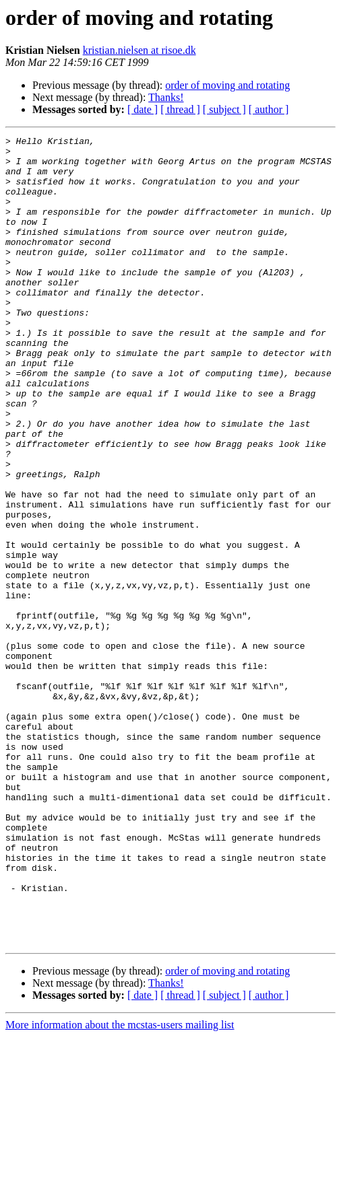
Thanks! (165, 97)
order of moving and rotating (227, 85)
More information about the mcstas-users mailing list (120, 1186)
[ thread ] (180, 109)
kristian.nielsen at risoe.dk (139, 50)
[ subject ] (224, 109)
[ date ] (142, 109)
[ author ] (269, 109)
